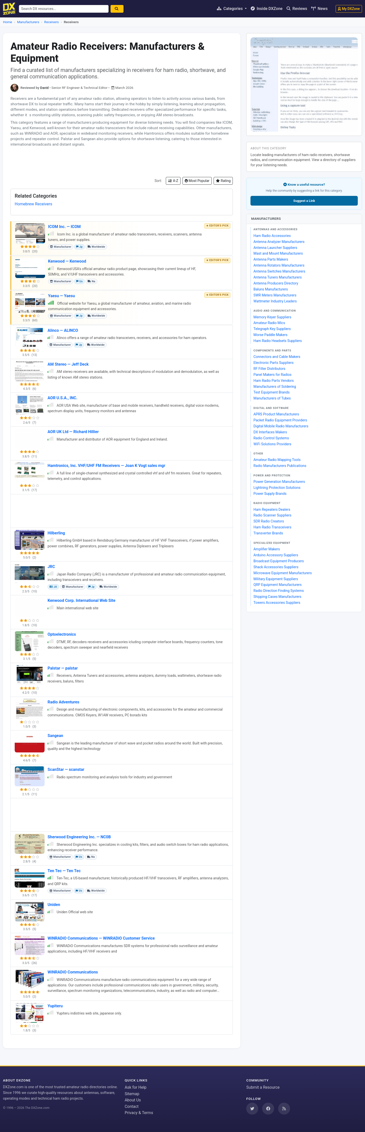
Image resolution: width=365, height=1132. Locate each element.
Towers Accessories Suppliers (276, 603)
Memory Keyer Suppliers (272, 317)
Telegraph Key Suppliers (272, 329)
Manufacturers (28, 22)
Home (7, 22)
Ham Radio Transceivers (272, 527)
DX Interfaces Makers (270, 432)
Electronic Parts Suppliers (273, 363)
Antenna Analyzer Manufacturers (278, 242)
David (44, 88)
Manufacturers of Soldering (274, 387)
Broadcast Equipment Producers (278, 561)
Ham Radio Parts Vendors (273, 381)
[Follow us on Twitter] (252, 1109)
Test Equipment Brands (271, 392)
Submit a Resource (263, 1087)
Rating (223, 181)
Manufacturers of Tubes (272, 398)
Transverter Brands (268, 533)
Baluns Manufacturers (270, 289)
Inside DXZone (267, 8)
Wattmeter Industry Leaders (275, 301)
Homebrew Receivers (33, 204)
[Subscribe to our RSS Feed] (284, 1109)
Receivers (51, 22)
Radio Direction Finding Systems (278, 591)
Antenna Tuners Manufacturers (277, 277)
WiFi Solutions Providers (272, 444)
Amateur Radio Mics (269, 323)
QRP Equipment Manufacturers (277, 585)
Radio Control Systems (271, 438)
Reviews (297, 8)
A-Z (173, 181)
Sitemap (132, 1093)
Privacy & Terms (139, 1112)
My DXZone (349, 9)
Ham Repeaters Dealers (271, 509)
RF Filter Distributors (269, 369)
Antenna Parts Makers (270, 259)
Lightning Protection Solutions (277, 488)
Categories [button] (230, 8)
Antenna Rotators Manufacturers (278, 265)
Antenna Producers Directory (275, 283)
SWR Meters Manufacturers (274, 295)
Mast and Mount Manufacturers (278, 253)
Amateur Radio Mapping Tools (277, 460)
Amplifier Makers (266, 549)
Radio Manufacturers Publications (279, 466)
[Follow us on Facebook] (268, 1109)
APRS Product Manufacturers (276, 414)
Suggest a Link (304, 201)
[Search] (119, 9)
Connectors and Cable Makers (276, 357)
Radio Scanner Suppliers (272, 515)
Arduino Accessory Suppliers (275, 555)
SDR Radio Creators (268, 521)
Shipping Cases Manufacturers (277, 597)
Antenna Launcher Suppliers (275, 248)
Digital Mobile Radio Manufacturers (280, 426)
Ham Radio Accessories (272, 236)
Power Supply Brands (270, 494)
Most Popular (197, 181)
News (319, 8)
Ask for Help (136, 1087)
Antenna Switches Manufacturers (279, 271)
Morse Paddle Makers (270, 335)
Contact (132, 1106)
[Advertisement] (121, 162)
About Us (133, 1100)
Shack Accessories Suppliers (275, 567)
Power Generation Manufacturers (279, 482)
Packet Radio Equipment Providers (280, 420)
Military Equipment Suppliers (275, 579)
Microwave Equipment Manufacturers (282, 573)
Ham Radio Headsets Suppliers (277, 341)
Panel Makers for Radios (272, 375)
